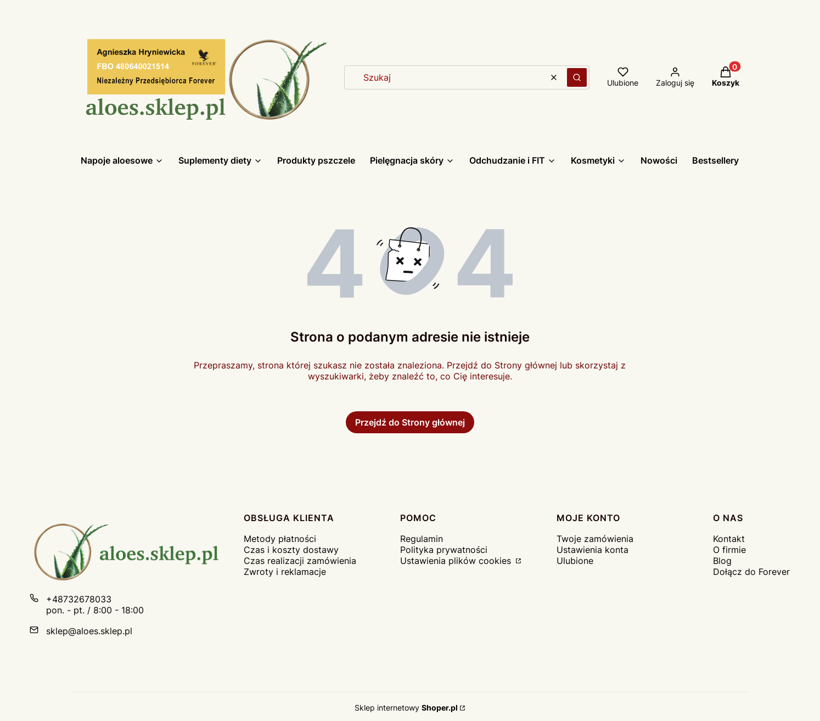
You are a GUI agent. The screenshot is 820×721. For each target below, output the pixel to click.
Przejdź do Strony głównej (410, 422)
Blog (722, 560)
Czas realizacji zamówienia (300, 560)
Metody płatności (280, 538)
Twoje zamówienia (595, 538)
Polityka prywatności (443, 549)
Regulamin (421, 538)
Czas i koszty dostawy (291, 549)
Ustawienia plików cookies (457, 560)
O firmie (729, 549)
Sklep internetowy (406, 707)
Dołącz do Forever (751, 571)
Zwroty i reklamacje (285, 571)
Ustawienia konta (592, 549)
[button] (577, 77)
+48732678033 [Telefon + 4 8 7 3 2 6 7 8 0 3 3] (78, 599)
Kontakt (729, 538)
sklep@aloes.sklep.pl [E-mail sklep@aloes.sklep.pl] (89, 630)
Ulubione (575, 560)
